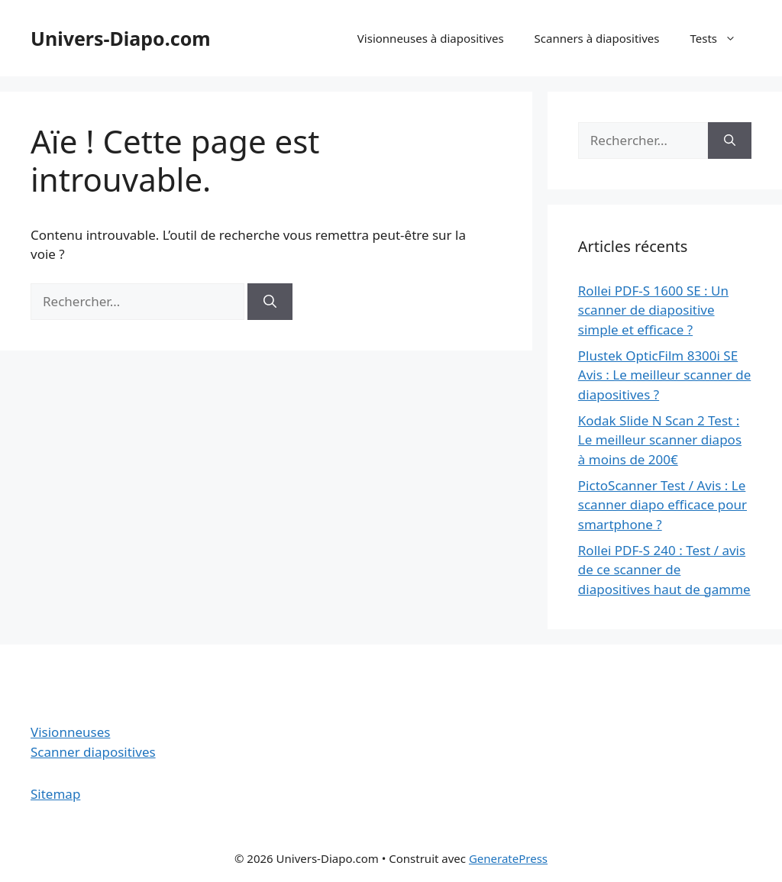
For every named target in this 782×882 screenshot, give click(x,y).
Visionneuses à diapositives (430, 38)
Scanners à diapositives (597, 38)
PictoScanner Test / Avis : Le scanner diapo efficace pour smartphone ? (662, 505)
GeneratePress (508, 858)
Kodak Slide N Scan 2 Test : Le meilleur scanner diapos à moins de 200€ (660, 440)
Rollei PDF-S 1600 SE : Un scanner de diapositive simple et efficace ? (653, 310)
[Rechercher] (269, 301)
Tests (720, 38)
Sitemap (55, 794)
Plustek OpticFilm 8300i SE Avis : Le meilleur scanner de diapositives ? (664, 375)
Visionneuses (70, 732)
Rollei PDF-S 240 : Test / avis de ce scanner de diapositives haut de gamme (664, 569)
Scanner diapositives (93, 752)
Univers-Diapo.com (121, 38)
